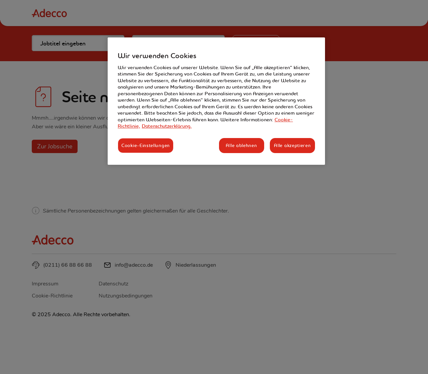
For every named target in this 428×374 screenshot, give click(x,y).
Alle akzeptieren (292, 145)
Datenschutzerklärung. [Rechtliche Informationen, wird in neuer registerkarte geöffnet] (167, 126)
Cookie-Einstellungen (145, 145)
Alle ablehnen (241, 145)
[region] (216, 101)
